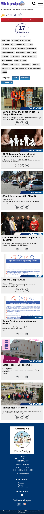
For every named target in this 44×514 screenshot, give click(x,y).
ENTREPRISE (31, 48)
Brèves (32, 20)
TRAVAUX (35, 64)
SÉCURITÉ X (25, 78)
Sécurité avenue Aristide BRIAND (19, 196)
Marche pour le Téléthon (14, 408)
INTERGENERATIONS (29, 56)
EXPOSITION (31, 52)
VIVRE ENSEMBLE (34, 68)
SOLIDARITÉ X (7, 82)
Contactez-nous (23, 487)
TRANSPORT (25, 64)
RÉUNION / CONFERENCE (10, 64)
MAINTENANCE (7, 60)
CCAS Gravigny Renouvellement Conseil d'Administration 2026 (18, 155)
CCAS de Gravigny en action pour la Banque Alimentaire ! (20, 113)
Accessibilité (22, 512)
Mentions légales (17, 511)
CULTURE (29, 44)
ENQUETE (21, 48)
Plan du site (6, 511)
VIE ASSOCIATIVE (8, 68)
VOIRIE (4, 72)
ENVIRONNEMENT (8, 52)
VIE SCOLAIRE (21, 68)
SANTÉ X (15, 78)
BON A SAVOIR (25, 40)
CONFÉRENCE (19, 44)
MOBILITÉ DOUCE (20, 60)
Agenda (20, 485)
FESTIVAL (5, 56)
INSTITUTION (15, 56)
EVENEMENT (20, 52)
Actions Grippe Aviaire (13, 280)
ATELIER (15, 40)
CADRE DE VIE (7, 44)
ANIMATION (6, 40)
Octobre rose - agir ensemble (17, 365)
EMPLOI (13, 48)
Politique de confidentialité (32, 511)
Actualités (11, 20)
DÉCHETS (5, 48)
